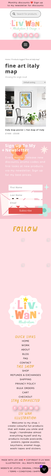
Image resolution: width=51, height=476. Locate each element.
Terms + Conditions (20, 471)
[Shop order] (34, 82)
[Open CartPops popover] (44, 469)
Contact (25, 363)
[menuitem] (25, 45)
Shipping (25, 379)
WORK (25, 345)
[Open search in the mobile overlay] (25, 14)
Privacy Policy (25, 384)
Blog (25, 354)
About (25, 350)
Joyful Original (22, 468)
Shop (25, 371)
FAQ (25, 358)
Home (7, 59)
